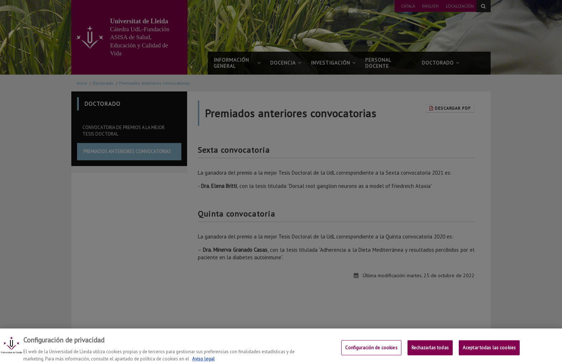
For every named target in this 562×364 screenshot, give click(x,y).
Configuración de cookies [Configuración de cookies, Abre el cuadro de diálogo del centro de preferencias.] (371, 353)
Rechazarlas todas (430, 353)
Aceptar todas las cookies (489, 353)
